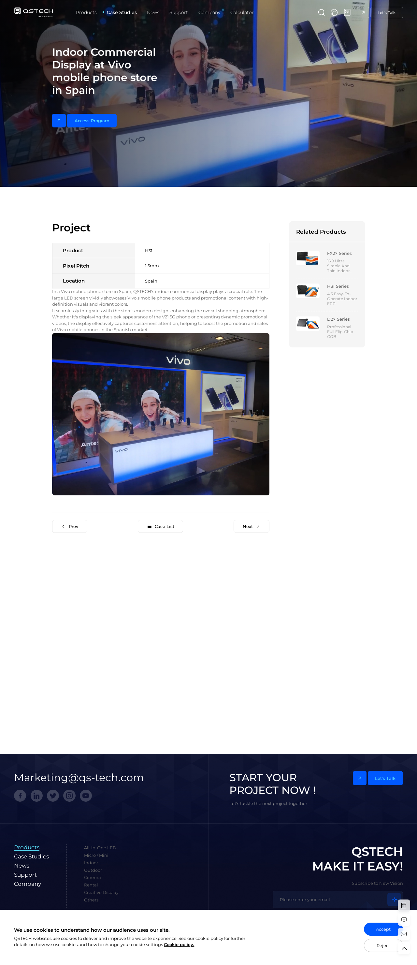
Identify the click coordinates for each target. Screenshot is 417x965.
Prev (70, 526)
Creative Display (101, 892)
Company (209, 12)
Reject (383, 945)
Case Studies (122, 12)
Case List (160, 526)
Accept (383, 929)
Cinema (92, 877)
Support (178, 12)
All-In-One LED (100, 847)
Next (252, 526)
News (153, 12)
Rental (91, 884)
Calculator (242, 12)
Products (86, 12)
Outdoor (93, 870)
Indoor (91, 862)
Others (91, 899)
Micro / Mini (96, 855)
